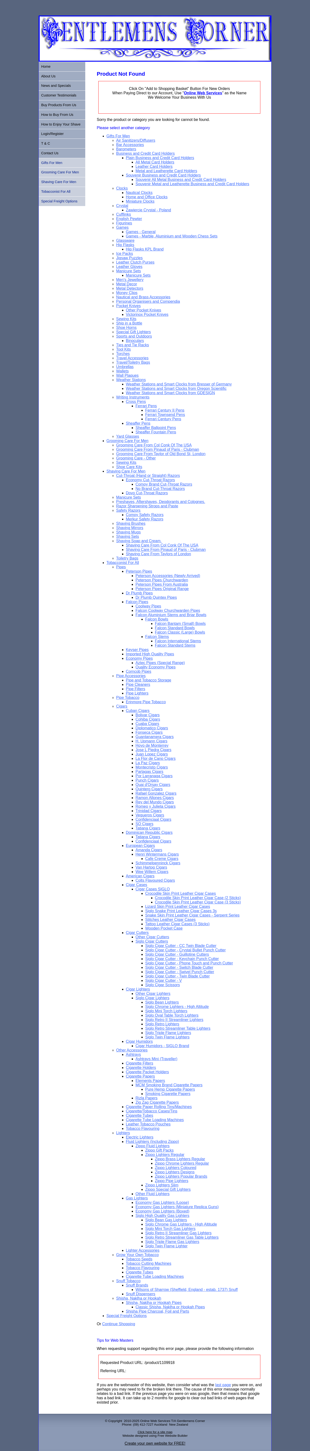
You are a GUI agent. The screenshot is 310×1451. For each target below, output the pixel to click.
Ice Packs (124, 254)
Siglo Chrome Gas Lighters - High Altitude (181, 1224)
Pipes (121, 567)
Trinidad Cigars (149, 811)
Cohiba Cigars (148, 719)
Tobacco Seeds (139, 1259)
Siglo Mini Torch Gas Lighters (170, 1229)
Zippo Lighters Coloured (175, 1168)
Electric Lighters (140, 1137)
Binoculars (135, 341)
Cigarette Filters (139, 1063)
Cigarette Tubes (139, 1115)
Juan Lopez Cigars (152, 754)
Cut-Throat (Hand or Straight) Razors (148, 476)
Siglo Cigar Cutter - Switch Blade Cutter (179, 967)
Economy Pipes (139, 658)
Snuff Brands (137, 1285)
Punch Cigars (147, 780)
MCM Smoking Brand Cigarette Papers (169, 1085)
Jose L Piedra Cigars (153, 750)
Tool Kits (123, 349)
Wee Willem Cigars (152, 872)
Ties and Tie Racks (132, 345)
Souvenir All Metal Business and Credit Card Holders (181, 180)
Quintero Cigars (149, 789)
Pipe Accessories (131, 676)
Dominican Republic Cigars (149, 832)
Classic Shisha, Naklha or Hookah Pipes (170, 1307)
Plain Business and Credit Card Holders (160, 158)
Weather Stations (131, 380)
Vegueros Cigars (150, 815)
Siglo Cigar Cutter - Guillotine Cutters (177, 954)
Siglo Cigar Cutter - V (163, 980)
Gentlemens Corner (191, 1421)
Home (45, 66)
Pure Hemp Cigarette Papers (170, 1089)
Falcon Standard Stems (175, 645)
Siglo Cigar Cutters (152, 941)
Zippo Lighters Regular (165, 1155)
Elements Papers (150, 1081)
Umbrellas (125, 367)
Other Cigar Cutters (152, 937)
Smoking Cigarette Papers (168, 1094)
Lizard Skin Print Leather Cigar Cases (177, 906)
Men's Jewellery (130, 280)
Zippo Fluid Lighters (153, 1146)
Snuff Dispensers (140, 1294)
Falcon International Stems (178, 641)
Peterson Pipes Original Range (162, 589)
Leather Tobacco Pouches (148, 1124)
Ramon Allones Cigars (155, 798)
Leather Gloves (129, 267)
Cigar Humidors (139, 1041)
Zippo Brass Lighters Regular (180, 1159)
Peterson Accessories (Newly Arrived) (168, 576)
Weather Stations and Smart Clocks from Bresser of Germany (179, 384)
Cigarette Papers (140, 1076)
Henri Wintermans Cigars (157, 854)
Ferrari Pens (146, 406)
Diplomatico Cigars (152, 728)
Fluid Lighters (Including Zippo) (152, 1142)
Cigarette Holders (141, 1068)
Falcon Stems (157, 637)
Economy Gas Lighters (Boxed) (162, 1211)
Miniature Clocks (140, 201)
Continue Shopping (118, 1324)
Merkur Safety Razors (144, 519)
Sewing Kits (126, 319)
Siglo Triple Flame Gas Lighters (172, 1242)
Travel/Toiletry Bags (133, 362)
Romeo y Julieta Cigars (156, 806)
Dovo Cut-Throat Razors (147, 493)
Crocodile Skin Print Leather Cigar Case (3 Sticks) (198, 902)
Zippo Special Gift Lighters (168, 1189)
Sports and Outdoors (134, 336)
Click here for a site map (155, 1432)
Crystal (122, 206)
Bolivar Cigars (148, 715)
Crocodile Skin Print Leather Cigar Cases (180, 893)
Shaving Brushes (131, 523)
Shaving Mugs (128, 532)
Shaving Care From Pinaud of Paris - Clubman (166, 550)
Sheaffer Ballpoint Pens (156, 428)
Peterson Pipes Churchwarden (162, 580)
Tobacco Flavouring (143, 1128)
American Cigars (140, 876)
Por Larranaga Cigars (154, 776)
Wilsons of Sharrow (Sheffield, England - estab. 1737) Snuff (187, 1290)
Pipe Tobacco (128, 698)
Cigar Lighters (138, 989)
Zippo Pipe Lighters (171, 1181)
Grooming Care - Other (136, 458)
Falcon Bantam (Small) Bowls (180, 624)
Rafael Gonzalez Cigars (156, 793)
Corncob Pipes (138, 671)
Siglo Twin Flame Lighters (167, 1037)
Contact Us (49, 153)
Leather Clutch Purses (135, 262)
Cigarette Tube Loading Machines (155, 1120)
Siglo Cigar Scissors (162, 985)
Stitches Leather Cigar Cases (170, 920)
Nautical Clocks (139, 193)
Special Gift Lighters (133, 332)
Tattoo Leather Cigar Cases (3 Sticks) (177, 924)
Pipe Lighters (137, 693)
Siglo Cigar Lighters (153, 998)
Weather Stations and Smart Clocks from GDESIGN (170, 393)
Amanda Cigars (149, 850)
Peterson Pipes (139, 571)
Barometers (126, 149)
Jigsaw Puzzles (129, 258)
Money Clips (127, 293)
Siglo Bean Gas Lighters (166, 1220)
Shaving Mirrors (129, 528)
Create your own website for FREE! (155, 1443)
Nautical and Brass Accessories (143, 297)
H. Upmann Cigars (152, 741)
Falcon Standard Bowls (175, 628)
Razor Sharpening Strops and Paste (147, 506)
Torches (123, 354)
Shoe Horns (126, 328)
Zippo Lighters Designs (175, 1172)
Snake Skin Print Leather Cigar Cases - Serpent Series (192, 915)
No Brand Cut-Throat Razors (160, 489)
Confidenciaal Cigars (153, 819)
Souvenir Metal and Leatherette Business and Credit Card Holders (192, 184)
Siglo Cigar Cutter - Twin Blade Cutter (177, 976)
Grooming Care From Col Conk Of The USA (154, 445)
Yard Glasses (127, 436)
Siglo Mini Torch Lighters (166, 1011)
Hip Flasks (125, 245)
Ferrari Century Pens (163, 419)
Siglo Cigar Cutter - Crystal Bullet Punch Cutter (185, 950)
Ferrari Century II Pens (165, 410)
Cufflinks (123, 214)
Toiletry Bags (127, 558)
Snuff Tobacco (128, 1281)
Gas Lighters (137, 1198)
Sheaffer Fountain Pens (156, 432)
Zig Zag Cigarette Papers (157, 1102)
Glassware (125, 240)
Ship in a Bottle (129, 323)
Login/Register (52, 134)
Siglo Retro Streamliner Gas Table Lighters (182, 1237)
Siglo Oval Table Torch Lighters (172, 1015)
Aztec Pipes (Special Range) (160, 663)
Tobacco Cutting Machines (148, 1263)
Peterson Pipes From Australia (162, 584)
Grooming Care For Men (127, 441)
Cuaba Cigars (147, 724)
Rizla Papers (147, 1098)
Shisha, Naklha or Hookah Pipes (154, 1303)
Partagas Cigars (149, 772)
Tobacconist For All (123, 563)
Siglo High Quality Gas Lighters (162, 1216)
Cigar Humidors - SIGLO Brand (162, 1046)
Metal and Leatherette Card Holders (166, 171)
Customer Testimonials (58, 95)
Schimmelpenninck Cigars (158, 863)
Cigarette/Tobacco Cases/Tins (152, 1111)
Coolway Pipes (148, 606)
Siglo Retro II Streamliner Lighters (174, 1020)
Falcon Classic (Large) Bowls (180, 632)
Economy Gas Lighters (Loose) (162, 1202)
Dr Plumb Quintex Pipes (156, 597)
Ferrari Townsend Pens (165, 415)
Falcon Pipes (137, 602)
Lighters (123, 1133)
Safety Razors (128, 510)
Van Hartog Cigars (151, 867)
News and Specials (56, 86)
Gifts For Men (118, 136)
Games (122, 227)
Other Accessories (132, 1050)
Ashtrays (133, 1054)
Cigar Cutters (137, 933)
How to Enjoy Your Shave (60, 124)
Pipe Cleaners (138, 684)
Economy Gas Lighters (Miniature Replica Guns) (177, 1207)
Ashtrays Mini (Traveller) (157, 1059)
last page (223, 1385)
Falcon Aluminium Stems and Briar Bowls (171, 615)
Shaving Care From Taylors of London (158, 554)
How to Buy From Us (57, 115)
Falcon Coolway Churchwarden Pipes (168, 610)
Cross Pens (136, 402)
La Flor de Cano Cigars (156, 758)
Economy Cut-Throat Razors (150, 480)
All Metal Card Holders (155, 162)
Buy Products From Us (58, 105)
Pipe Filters (135, 689)
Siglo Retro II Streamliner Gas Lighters (178, 1233)
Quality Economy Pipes (156, 667)
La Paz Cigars (148, 763)
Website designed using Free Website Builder (154, 1435)
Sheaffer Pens (138, 423)
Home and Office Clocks (147, 197)
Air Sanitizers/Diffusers (135, 140)
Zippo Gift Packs (159, 1150)
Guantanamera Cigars (155, 737)
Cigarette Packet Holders (147, 1072)
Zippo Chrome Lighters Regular (182, 1163)
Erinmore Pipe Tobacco (146, 702)
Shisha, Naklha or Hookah (138, 1298)
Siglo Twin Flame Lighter (166, 1246)
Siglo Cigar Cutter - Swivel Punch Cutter (179, 972)
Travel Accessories (132, 358)
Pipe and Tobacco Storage (148, 680)
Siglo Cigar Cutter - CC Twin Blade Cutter (181, 946)
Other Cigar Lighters (153, 994)
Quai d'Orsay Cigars (153, 785)
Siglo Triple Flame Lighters (168, 1033)
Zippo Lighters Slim (161, 1185)
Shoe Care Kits (129, 467)
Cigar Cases (136, 885)
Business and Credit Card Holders (145, 153)
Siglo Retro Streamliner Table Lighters (177, 1028)
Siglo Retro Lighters (162, 1024)
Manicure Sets (128, 271)
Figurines (124, 223)
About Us (48, 76)
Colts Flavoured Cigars (155, 880)
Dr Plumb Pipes (139, 593)
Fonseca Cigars (149, 732)
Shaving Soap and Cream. (139, 541)
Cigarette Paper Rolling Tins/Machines (159, 1107)
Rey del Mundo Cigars (155, 802)
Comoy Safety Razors (145, 515)
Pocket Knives (128, 306)
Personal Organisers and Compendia (148, 301)
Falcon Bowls (156, 619)
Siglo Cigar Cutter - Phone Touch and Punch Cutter (189, 963)
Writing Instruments (133, 397)
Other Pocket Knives (143, 310)
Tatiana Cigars (148, 828)
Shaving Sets (127, 536)
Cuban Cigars (138, 711)
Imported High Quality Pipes (150, 654)
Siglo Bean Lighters (162, 1002)
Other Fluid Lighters (153, 1194)
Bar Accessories (130, 145)
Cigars (121, 706)
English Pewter (129, 219)
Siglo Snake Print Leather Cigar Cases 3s (181, 911)
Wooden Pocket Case (164, 928)
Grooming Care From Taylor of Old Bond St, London (161, 454)
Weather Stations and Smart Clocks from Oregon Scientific (176, 388)
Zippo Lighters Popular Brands (181, 1176)
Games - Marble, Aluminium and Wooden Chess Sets (172, 236)
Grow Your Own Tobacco (137, 1255)
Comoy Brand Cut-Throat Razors (164, 484)
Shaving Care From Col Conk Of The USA (162, 545)
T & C (45, 143)
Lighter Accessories (143, 1250)
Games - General (141, 232)
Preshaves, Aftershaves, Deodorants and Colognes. (160, 502)
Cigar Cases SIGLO (153, 889)
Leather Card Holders (154, 166)
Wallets (122, 371)
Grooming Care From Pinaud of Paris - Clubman (157, 449)
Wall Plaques (127, 375)
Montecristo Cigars (152, 767)
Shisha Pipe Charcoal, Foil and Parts (157, 1311)
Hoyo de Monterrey (152, 745)
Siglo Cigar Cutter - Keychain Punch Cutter (182, 959)
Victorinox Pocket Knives (147, 314)
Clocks (122, 188)
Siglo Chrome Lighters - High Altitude (177, 1007)
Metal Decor (126, 284)
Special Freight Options (127, 1316)
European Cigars (140, 846)
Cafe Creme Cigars (161, 859)
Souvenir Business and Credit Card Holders (163, 175)
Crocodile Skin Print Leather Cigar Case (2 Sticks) (198, 898)
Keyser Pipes (137, 650)
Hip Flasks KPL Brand (145, 249)
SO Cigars (145, 824)
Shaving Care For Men (126, 471)
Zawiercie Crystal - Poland (148, 210)
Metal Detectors (129, 288)
